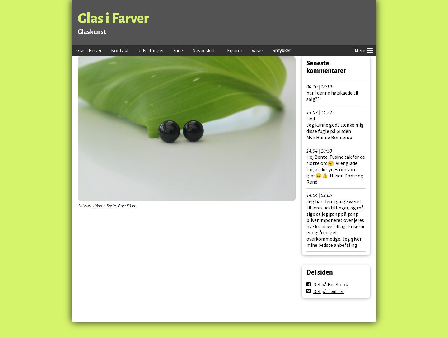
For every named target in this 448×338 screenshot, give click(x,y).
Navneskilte (205, 50)
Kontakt (120, 50)
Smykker (282, 50)
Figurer (234, 50)
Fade (178, 50)
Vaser (257, 50)
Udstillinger (151, 50)
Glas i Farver (113, 18)
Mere (364, 49)
